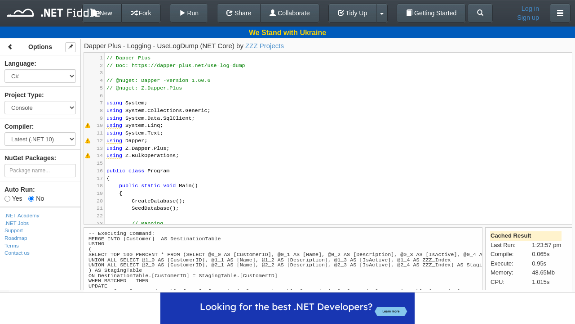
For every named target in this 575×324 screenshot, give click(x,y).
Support (13, 230)
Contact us (17, 253)
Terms (11, 245)
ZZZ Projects (264, 46)
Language (19, 63)
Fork (141, 13)
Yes (13, 198)
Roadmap (15, 238)
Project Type (23, 95)
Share (238, 13)
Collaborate (290, 13)
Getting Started (431, 13)
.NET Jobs (16, 223)
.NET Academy (22, 215)
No (36, 198)
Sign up (528, 17)
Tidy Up (352, 13)
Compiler (18, 126)
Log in (530, 8)
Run (189, 13)
